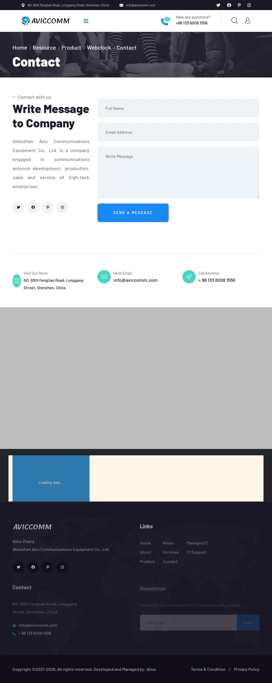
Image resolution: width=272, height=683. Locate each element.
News (168, 545)
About (145, 554)
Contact (127, 47)
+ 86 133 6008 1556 (216, 280)
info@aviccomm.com (140, 5)
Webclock (99, 47)
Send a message (133, 212)
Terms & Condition (208, 669)
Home (19, 47)
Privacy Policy (247, 669)
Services (171, 554)
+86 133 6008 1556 (191, 22)
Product (71, 47)
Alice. (152, 669)
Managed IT (197, 545)
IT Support (196, 554)
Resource (44, 47)
